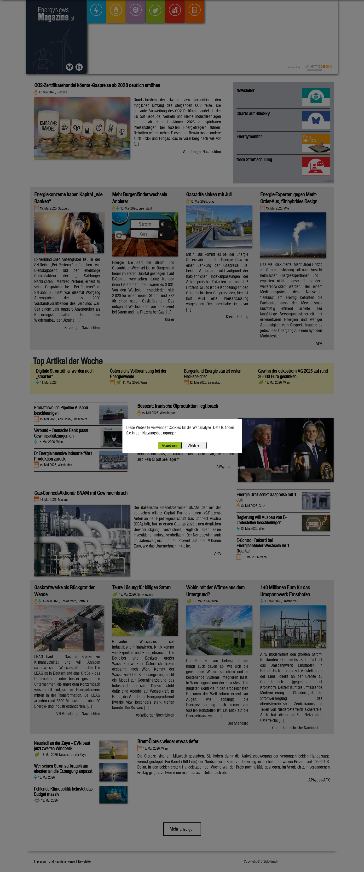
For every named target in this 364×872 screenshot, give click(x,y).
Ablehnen (194, 445)
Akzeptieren (169, 445)
